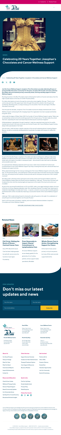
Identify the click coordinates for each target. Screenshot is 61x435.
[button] (54, 7)
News (3, 78)
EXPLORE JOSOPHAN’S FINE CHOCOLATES (30, 205)
